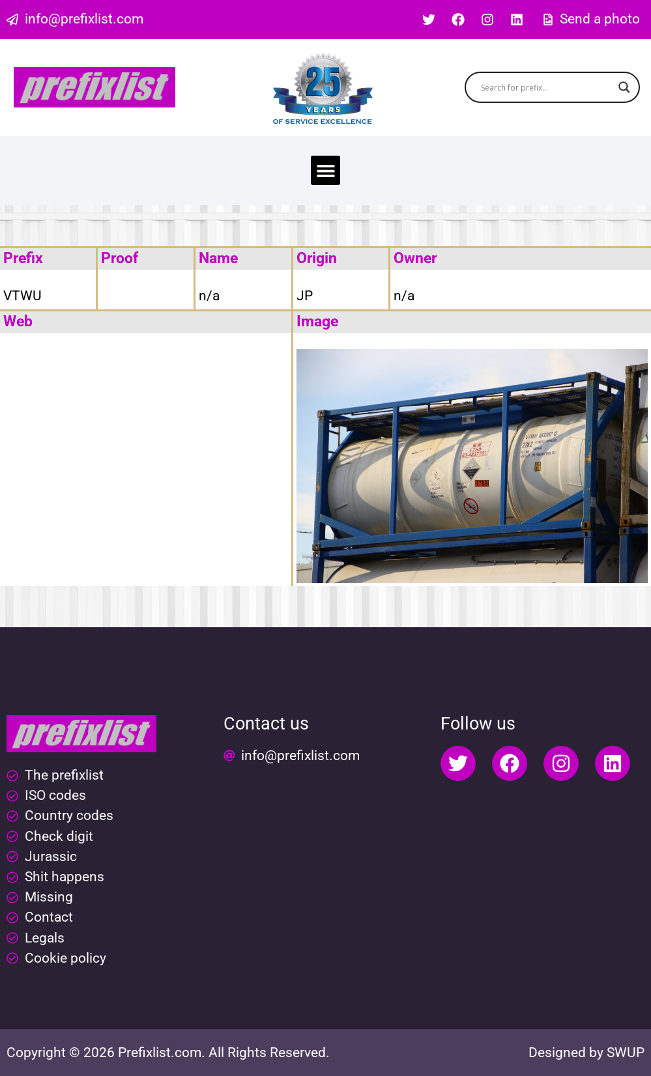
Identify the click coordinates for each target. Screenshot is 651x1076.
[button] (325, 170)
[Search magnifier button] (624, 87)
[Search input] (547, 87)
